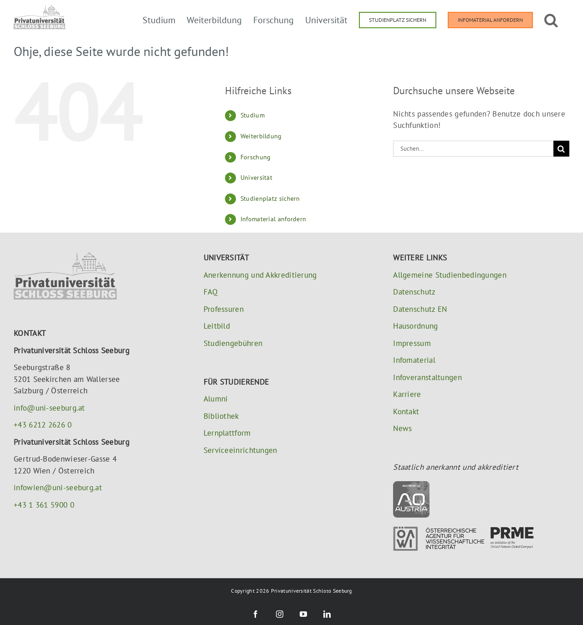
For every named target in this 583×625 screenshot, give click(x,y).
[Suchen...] (473, 149)
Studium (252, 115)
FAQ (211, 292)
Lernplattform (227, 433)
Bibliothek (221, 416)
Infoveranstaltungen (427, 377)
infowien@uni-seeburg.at (58, 488)
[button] (551, 19)
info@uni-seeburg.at (49, 408)
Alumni (216, 399)
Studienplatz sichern (270, 198)
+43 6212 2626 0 (43, 425)
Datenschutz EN (420, 309)
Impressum (412, 343)
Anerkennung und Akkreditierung (260, 275)
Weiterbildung (261, 136)
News (402, 428)
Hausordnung (415, 326)
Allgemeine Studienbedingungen (449, 275)
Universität (256, 177)
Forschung (255, 157)
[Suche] (561, 149)
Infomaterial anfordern (273, 219)
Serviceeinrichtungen (240, 450)
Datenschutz (414, 292)
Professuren (224, 309)
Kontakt (406, 412)
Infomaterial (414, 360)
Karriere (407, 394)
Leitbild (217, 326)
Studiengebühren (233, 343)
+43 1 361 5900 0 (44, 505)
